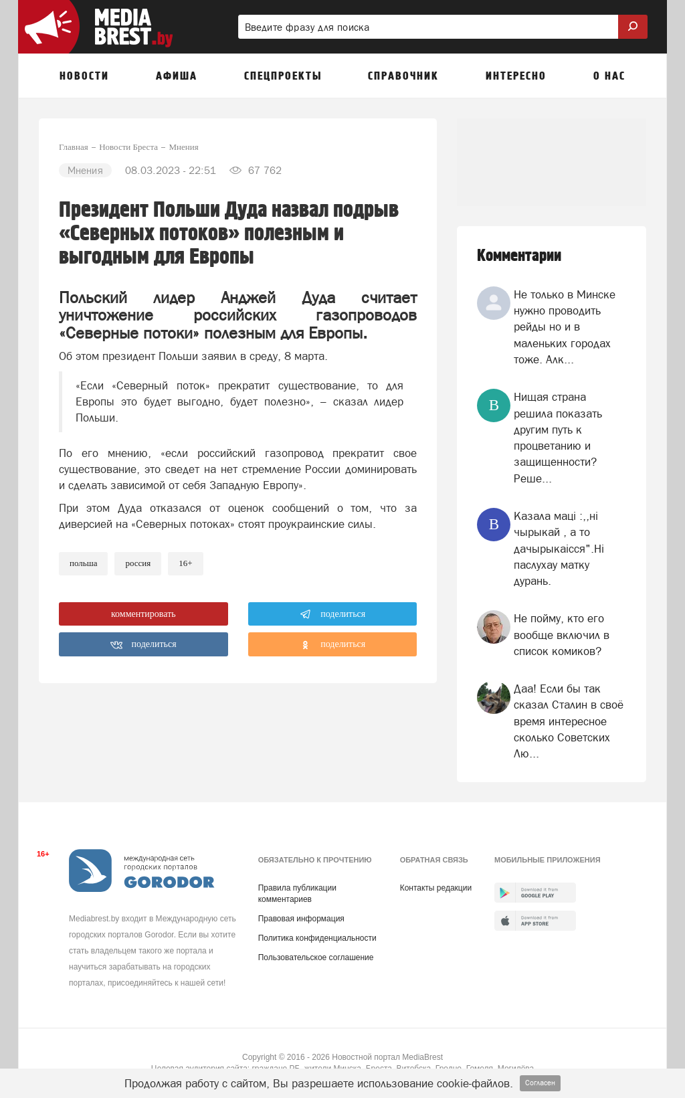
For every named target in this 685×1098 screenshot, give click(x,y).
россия (138, 563)
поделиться (333, 614)
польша (83, 563)
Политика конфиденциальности (317, 938)
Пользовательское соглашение (316, 957)
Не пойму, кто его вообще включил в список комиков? (561, 635)
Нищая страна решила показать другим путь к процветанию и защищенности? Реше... (558, 437)
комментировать (143, 614)
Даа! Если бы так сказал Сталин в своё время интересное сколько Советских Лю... (568, 721)
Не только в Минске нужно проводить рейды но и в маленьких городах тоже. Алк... (564, 327)
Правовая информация (301, 918)
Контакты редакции (436, 888)
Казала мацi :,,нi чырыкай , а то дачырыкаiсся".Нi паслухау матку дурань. (559, 548)
